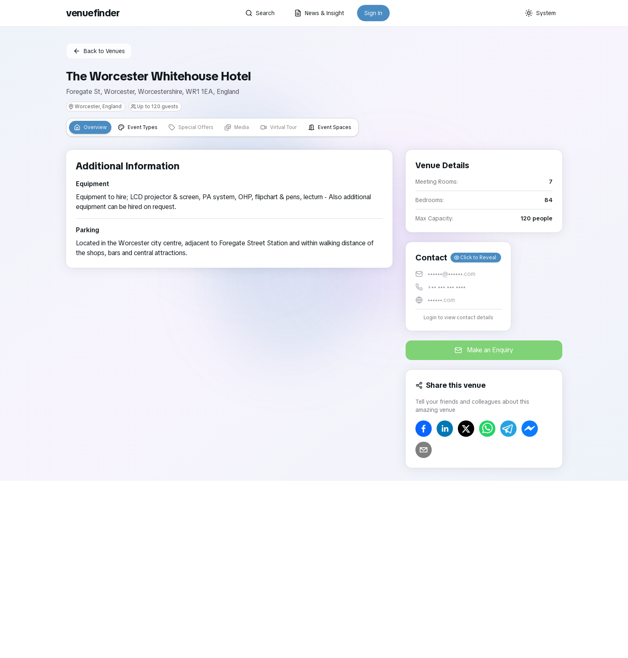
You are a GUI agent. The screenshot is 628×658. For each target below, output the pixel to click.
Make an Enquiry (484, 350)
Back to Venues (99, 51)
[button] (458, 286)
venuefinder (93, 13)
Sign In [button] (373, 13)
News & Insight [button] (319, 13)
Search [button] (260, 13)
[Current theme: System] (540, 13)
